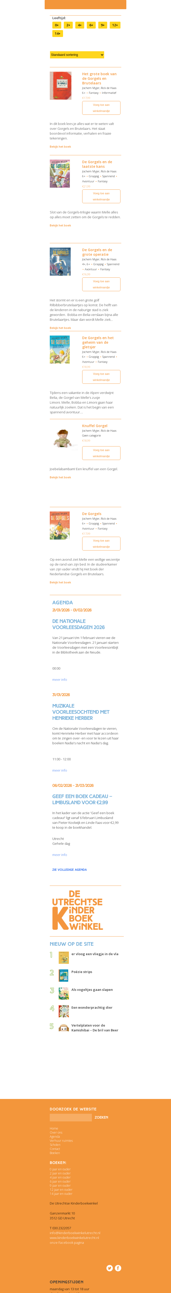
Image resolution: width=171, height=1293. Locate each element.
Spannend (108, 176)
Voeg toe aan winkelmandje (101, 107)
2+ (68, 25)
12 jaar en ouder (61, 1189)
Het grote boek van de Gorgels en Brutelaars (99, 78)
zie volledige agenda (69, 870)
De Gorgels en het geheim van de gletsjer (98, 342)
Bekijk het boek (60, 146)
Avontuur (88, 181)
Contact (55, 1149)
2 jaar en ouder (60, 1173)
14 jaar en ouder (61, 1194)
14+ (57, 33)
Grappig (94, 176)
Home (54, 1128)
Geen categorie (91, 435)
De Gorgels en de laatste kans (97, 164)
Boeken (55, 1153)
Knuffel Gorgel (94, 425)
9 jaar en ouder (60, 1185)
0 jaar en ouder (60, 1169)
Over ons (56, 1132)
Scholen (55, 1145)
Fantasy (94, 93)
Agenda (55, 1136)
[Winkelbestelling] (77, 54)
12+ (115, 25)
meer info (59, 679)
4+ (80, 25)
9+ (103, 25)
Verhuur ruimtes (61, 1140)
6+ (91, 25)
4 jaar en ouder (60, 1177)
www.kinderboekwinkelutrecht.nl (74, 1237)
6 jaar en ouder (60, 1181)
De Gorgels (91, 513)
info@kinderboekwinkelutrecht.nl (75, 1233)
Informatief (109, 93)
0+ (57, 25)
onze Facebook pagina (67, 1242)
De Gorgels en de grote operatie (97, 252)
